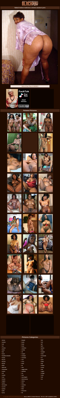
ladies (42, 361)
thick (23, 388)
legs (42, 363)
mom (3, 377)
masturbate (4, 369)
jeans (42, 359)
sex (22, 373)
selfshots (24, 371)
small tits (24, 384)
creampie (24, 355)
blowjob (23, 340)
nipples (3, 381)
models (3, 375)
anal (3, 344)
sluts (23, 383)
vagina (42, 371)
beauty (3, 357)
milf (3, 373)
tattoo (23, 386)
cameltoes (24, 348)
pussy (3, 392)
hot (42, 357)
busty (23, 346)
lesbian (42, 365)
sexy (23, 375)
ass (3, 346)
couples (23, 353)
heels (42, 353)
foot (42, 342)
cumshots (24, 357)
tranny (42, 367)
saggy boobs (24, 369)
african (3, 340)
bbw (3, 351)
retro (23, 367)
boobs (23, 342)
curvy (23, 361)
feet (42, 340)
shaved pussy (25, 379)
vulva (42, 375)
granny (42, 348)
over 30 (3, 386)
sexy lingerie (24, 377)
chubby (23, 350)
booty (23, 344)
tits (22, 392)
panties (3, 388)
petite (3, 390)
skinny (23, 381)
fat (22, 365)
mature (3, 371)
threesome (24, 390)
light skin (4, 367)
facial (23, 363)
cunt (23, 359)
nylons (3, 383)
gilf (41, 344)
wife (42, 377)
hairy (42, 350)
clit (22, 351)
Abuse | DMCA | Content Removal (32, 396)
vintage (42, 373)
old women (4, 384)
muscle (3, 379)
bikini (3, 365)
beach (3, 353)
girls (42, 346)
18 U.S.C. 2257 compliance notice (49, 396)
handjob (43, 351)
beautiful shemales (6, 355)
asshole (4, 348)
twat (42, 369)
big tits (3, 363)
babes (3, 350)
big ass (3, 359)
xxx (42, 379)
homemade (43, 355)
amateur (4, 342)
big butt (3, 361)
